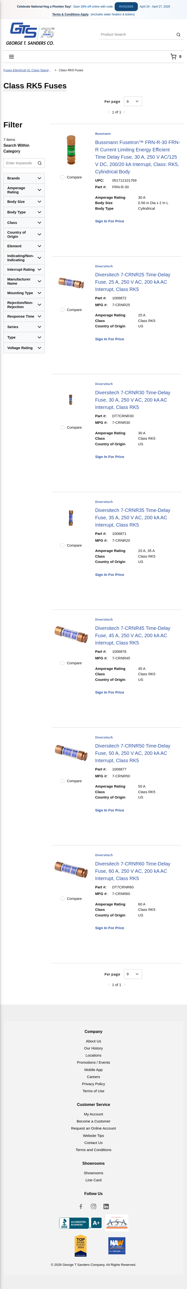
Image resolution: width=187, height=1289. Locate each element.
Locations (93, 1055)
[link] (109, 111)
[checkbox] (62, 177)
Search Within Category (16, 148)
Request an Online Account (93, 1128)
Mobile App (93, 1070)
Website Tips (93, 1135)
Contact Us (93, 1143)
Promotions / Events (93, 1062)
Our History (93, 1048)
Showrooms (93, 1173)
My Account (93, 1114)
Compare (74, 177)
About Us (93, 1041)
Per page (112, 101)
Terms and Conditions (94, 1150)
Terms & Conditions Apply (70, 14)
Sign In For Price (109, 221)
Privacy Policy (93, 1084)
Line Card (93, 1180)
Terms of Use (93, 1091)
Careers (93, 1077)
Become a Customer (93, 1121)
